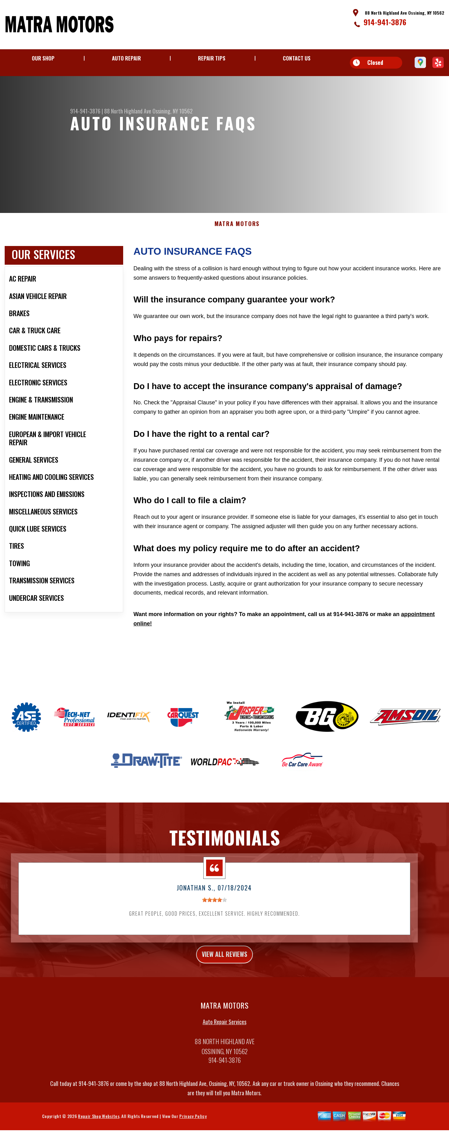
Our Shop (43, 58)
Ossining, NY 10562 (172, 111)
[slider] (214, 918)
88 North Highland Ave (127, 111)
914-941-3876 (385, 21)
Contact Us (297, 58)
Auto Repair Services (224, 1043)
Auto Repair (126, 58)
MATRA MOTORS (237, 242)
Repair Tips (211, 58)
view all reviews (224, 974)
